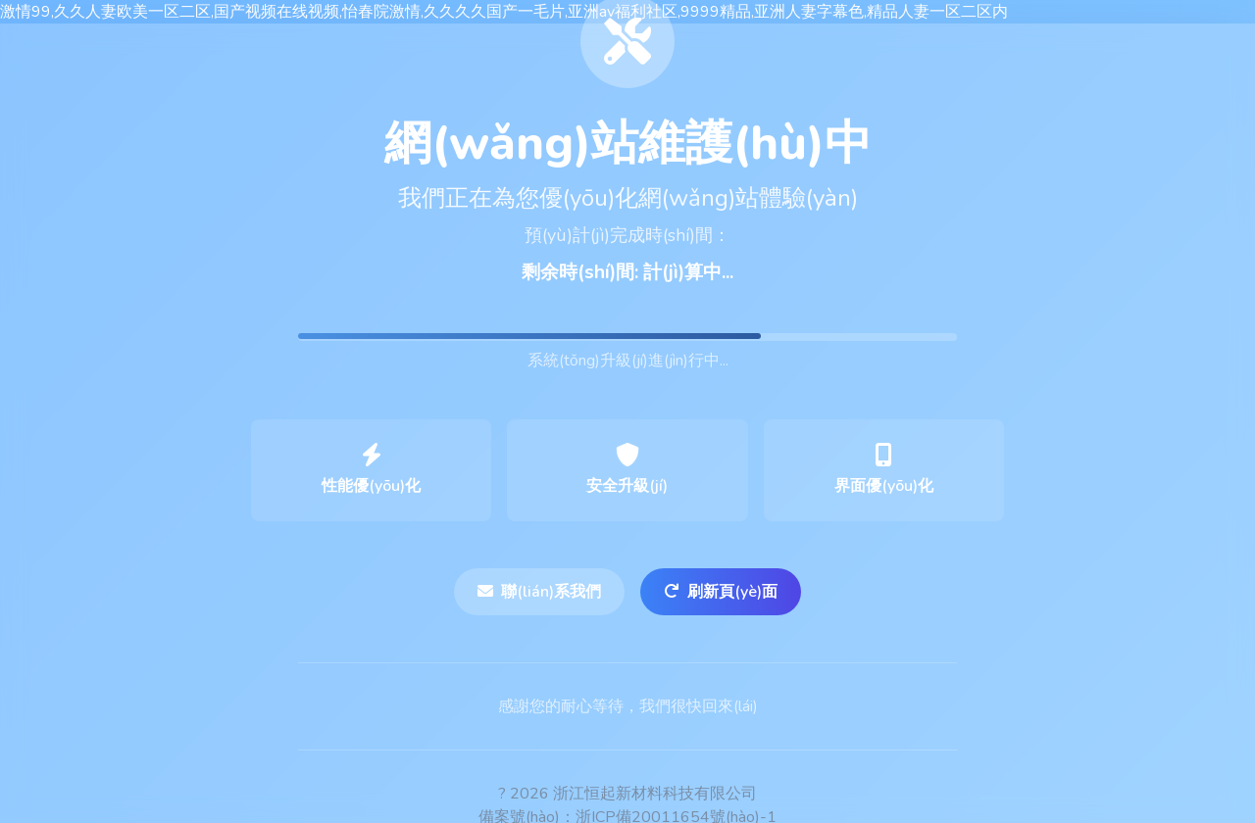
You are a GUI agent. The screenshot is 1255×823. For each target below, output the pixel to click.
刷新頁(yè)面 (721, 592)
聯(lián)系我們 (539, 592)
